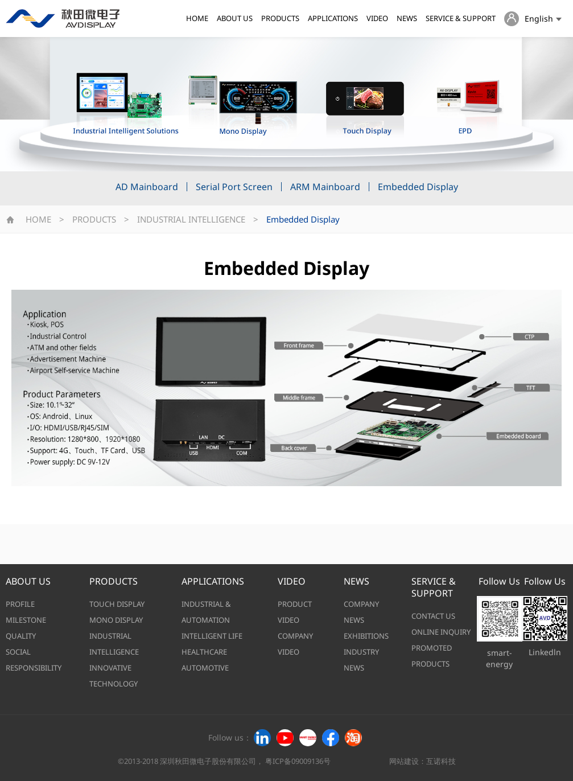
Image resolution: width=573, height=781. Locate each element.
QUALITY (21, 636)
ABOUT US (235, 18)
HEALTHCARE (204, 652)
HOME (197, 18)
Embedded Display (418, 186)
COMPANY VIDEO (295, 644)
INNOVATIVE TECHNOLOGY (113, 676)
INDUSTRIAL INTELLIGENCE (191, 219)
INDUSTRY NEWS (361, 660)
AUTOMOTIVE (205, 668)
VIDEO (377, 18)
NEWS (407, 18)
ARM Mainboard (325, 186)
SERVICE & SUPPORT (461, 18)
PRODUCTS (280, 18)
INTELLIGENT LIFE (212, 636)
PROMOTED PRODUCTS (431, 656)
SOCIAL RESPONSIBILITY (33, 660)
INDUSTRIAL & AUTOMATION (206, 612)
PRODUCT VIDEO (295, 612)
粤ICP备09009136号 (297, 761)
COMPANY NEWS (361, 612)
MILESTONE (26, 620)
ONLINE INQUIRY (441, 632)
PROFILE (20, 604)
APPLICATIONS (333, 18)
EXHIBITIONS (366, 636)
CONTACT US (433, 616)
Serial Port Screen (234, 186)
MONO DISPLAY (116, 620)
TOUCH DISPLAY (117, 604)
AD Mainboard (147, 186)
